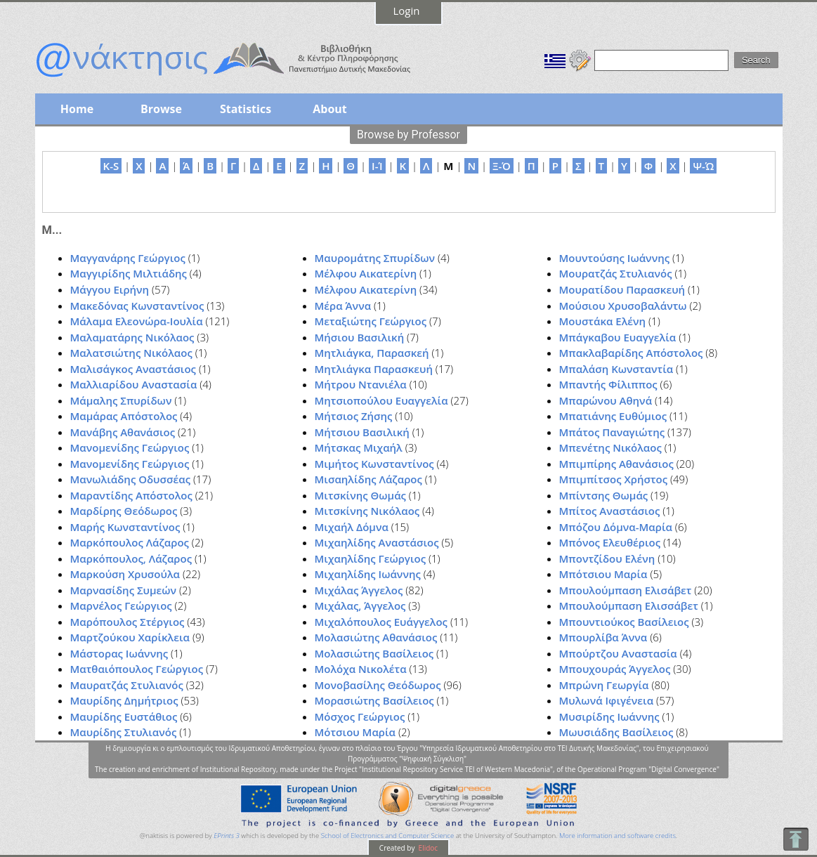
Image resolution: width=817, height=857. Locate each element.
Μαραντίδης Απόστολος (131, 495)
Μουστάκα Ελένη (602, 321)
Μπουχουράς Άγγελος (615, 669)
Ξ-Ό (501, 166)
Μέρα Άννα (343, 306)
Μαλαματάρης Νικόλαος (132, 337)
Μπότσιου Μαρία (603, 574)
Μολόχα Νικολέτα (361, 669)
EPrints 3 (227, 835)
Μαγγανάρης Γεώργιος (127, 258)
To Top (795, 839)
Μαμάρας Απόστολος (124, 416)
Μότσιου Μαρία (355, 732)
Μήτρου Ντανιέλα (361, 384)
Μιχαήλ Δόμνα (351, 527)
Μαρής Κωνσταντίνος (125, 527)
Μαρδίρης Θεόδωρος (124, 511)
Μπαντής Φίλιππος (608, 384)
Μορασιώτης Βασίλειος (374, 700)
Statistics (245, 109)
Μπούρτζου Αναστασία (618, 653)
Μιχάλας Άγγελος (359, 590)
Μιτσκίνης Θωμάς (360, 495)
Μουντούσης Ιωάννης (614, 258)
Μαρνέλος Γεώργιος (121, 605)
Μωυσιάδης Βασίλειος (616, 732)
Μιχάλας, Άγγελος (360, 605)
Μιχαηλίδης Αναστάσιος (377, 542)
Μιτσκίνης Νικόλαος (367, 511)
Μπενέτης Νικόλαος (610, 447)
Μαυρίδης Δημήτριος (124, 700)
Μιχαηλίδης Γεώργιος (370, 558)
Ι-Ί (377, 166)
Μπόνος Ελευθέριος (610, 542)
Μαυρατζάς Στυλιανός (126, 685)
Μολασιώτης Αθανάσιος (376, 637)
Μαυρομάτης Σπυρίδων (375, 258)
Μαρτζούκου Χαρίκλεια (130, 637)
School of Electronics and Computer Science (387, 835)
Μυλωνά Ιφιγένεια (606, 700)
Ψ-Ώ (703, 166)
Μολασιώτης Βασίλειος (374, 653)
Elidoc (427, 848)
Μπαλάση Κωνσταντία (616, 369)
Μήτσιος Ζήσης (354, 416)
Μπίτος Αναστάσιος (609, 511)
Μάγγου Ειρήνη (110, 289)
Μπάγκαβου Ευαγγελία (618, 337)
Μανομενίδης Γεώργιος (130, 447)
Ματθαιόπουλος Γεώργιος (137, 669)
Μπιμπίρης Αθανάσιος (616, 464)
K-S (111, 166)
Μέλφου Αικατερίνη (366, 273)
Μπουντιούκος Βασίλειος (624, 622)
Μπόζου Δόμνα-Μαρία (615, 527)
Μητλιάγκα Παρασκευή (374, 369)
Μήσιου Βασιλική (360, 337)
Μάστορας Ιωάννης (119, 653)
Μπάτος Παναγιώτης (612, 432)
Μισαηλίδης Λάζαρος (368, 479)
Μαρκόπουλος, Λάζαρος (131, 558)
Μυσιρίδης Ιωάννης (609, 716)
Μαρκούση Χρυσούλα (125, 574)
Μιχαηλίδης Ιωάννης (368, 574)
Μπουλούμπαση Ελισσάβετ (628, 605)
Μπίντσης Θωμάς (603, 495)
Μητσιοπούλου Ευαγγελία (381, 400)
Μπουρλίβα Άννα (603, 637)
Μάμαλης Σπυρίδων (121, 400)
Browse (161, 109)
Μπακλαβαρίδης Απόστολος (631, 353)
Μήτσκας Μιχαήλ (359, 447)
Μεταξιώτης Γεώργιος (371, 321)
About (330, 109)
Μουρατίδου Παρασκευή (622, 289)
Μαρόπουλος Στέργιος (127, 622)
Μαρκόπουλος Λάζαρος (129, 542)
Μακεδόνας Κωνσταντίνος (137, 306)
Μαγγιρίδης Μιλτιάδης (128, 273)
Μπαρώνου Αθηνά (606, 400)
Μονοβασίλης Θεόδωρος (378, 685)
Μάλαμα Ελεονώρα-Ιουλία (136, 321)
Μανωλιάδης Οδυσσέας (130, 479)
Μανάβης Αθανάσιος (123, 432)
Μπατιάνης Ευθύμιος (613, 416)
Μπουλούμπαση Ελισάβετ (625, 590)
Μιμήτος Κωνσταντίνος (374, 464)
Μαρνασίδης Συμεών (123, 590)
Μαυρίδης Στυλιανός (123, 732)
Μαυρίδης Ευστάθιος (124, 716)
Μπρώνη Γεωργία (604, 685)
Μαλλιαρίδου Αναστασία (133, 384)
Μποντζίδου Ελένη (607, 558)
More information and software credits (617, 835)
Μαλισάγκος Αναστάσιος (133, 369)
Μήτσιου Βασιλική (362, 432)
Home (76, 109)
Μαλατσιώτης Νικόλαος (131, 353)
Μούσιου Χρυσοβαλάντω (623, 306)
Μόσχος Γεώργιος (360, 716)
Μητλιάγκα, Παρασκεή (372, 353)
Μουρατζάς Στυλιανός (615, 273)
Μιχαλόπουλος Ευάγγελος (381, 622)
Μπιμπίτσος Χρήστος (613, 479)
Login (406, 11)
